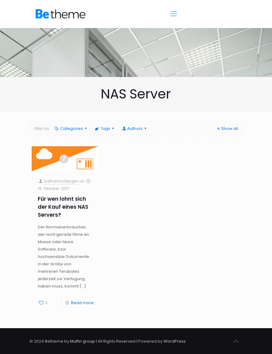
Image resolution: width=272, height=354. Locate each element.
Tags (105, 128)
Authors (134, 128)
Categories (71, 128)
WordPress (175, 341)
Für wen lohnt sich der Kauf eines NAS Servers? (63, 207)
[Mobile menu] (173, 14)
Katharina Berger (61, 181)
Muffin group (82, 341)
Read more (82, 303)
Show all (227, 128)
